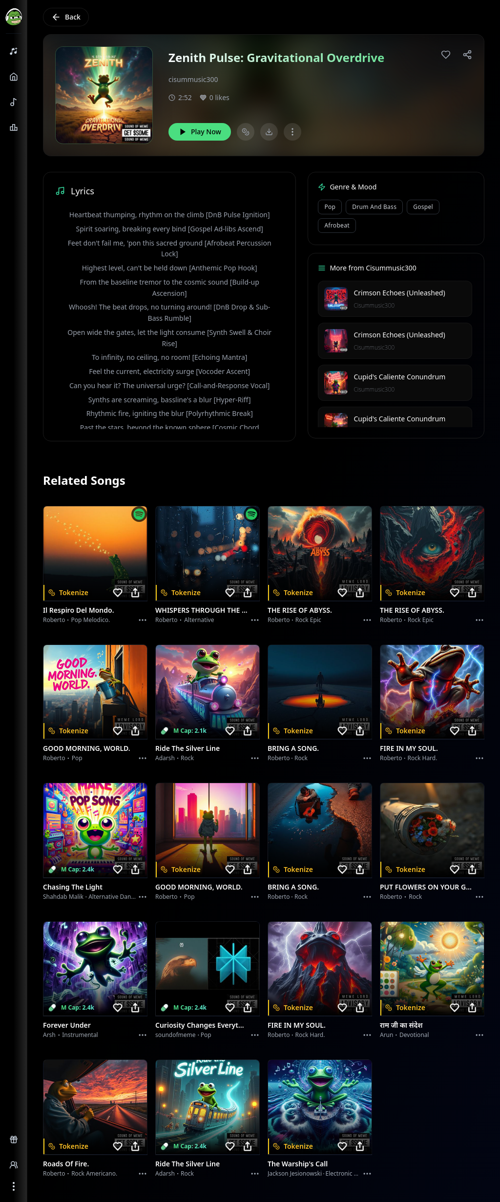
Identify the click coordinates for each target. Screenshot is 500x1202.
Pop (329, 207)
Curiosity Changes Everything (201, 1025)
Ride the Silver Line (187, 748)
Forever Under (67, 1025)
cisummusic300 (193, 79)
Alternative (199, 620)
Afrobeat (336, 225)
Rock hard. (422, 758)
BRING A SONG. (293, 748)
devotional (414, 1035)
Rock (187, 758)
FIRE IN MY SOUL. (409, 748)
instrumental (80, 1035)
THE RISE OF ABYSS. (300, 610)
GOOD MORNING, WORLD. (86, 748)
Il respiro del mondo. (78, 610)
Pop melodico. (90, 620)
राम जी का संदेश (401, 1025)
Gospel (423, 207)
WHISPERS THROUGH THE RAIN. (201, 610)
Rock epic (308, 620)
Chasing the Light (73, 886)
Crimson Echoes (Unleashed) (399, 292)
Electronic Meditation (355, 1173)
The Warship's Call (298, 1163)
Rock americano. (94, 1173)
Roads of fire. (66, 1163)
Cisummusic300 (374, 305)
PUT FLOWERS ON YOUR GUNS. (426, 886)
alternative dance (112, 896)
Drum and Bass (374, 207)
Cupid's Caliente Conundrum (399, 376)
